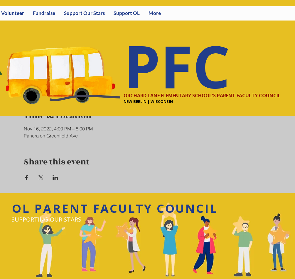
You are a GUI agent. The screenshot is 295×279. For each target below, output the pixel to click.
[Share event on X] (41, 177)
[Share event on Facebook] (26, 177)
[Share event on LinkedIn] (55, 177)
